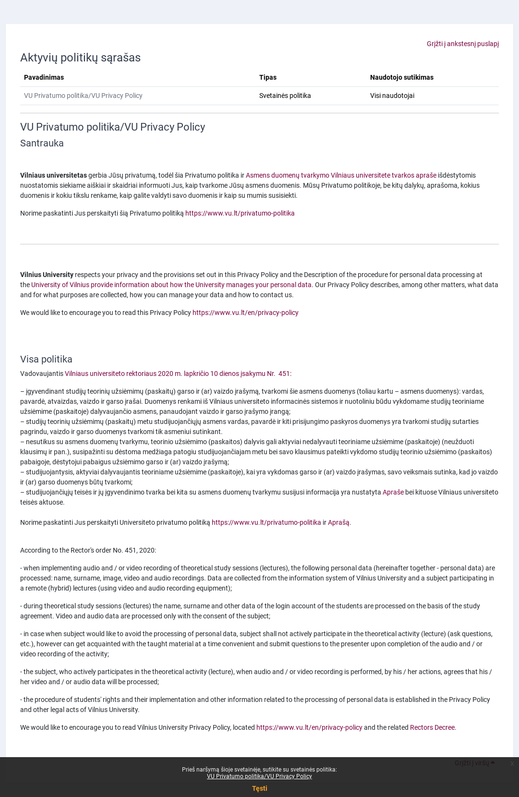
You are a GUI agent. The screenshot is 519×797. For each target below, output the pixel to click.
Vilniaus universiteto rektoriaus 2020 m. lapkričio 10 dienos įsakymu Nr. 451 (177, 373)
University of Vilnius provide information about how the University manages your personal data (171, 285)
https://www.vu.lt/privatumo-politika (240, 213)
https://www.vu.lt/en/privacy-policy (246, 312)
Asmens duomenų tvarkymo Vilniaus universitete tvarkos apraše (341, 175)
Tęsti (259, 788)
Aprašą (339, 522)
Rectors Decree (432, 727)
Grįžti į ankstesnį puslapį (463, 44)
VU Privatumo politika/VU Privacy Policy (259, 776)
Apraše (393, 492)
